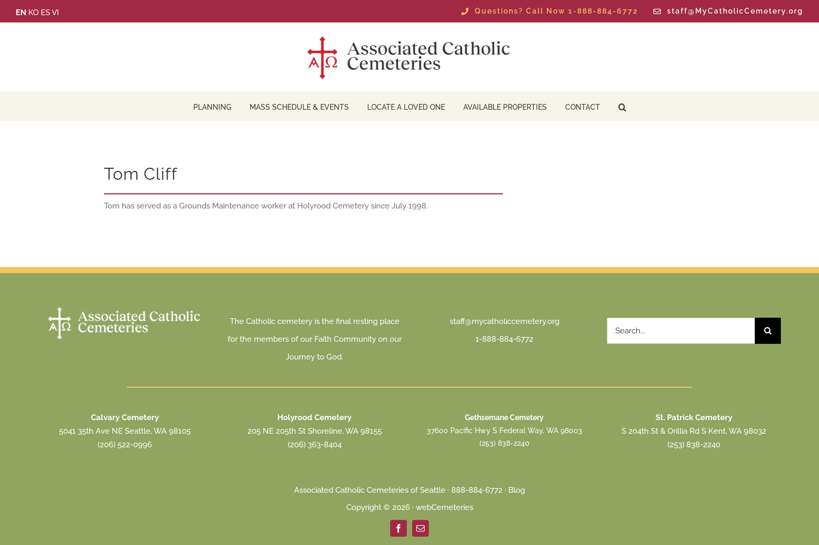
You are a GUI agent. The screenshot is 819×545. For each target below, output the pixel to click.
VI (55, 12)
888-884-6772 (476, 490)
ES (45, 12)
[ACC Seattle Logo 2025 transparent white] (124, 308)
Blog (516, 490)
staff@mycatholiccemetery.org (504, 321)
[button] (622, 106)
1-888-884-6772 (504, 339)
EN (21, 12)
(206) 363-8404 (315, 444)
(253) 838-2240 (504, 443)
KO (33, 12)
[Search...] (681, 331)
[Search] (768, 331)
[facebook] (398, 528)
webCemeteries (444, 507)
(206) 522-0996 (125, 444)
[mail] (420, 528)
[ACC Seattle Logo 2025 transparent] (409, 36)
